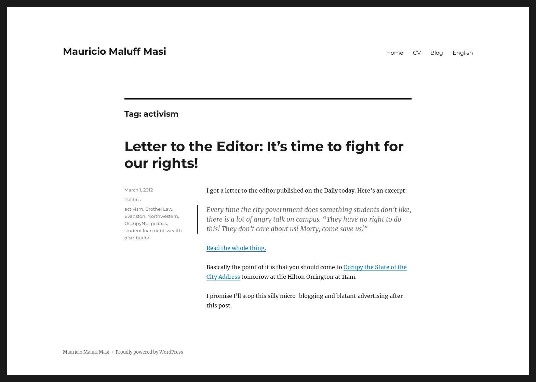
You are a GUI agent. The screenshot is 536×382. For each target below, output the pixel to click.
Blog (436, 53)
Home (394, 53)
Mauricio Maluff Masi (114, 51)
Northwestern (162, 216)
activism (133, 209)
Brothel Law (158, 209)
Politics (132, 199)
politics (159, 223)
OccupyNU (136, 223)
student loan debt (144, 230)
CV (417, 53)
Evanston (134, 216)
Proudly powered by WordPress (149, 352)
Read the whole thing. (236, 248)
